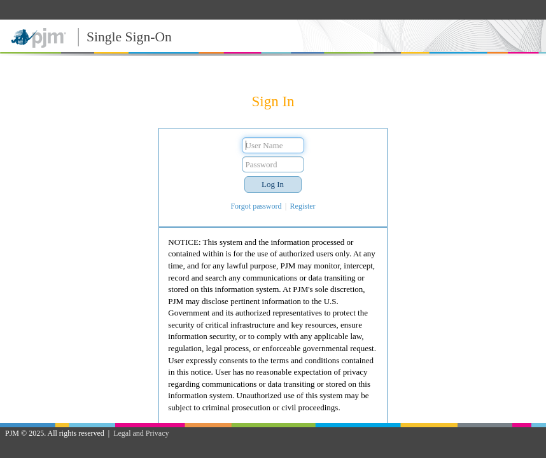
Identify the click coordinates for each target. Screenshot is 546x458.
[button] (273, 184)
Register (303, 206)
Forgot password (255, 206)
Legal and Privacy (141, 433)
